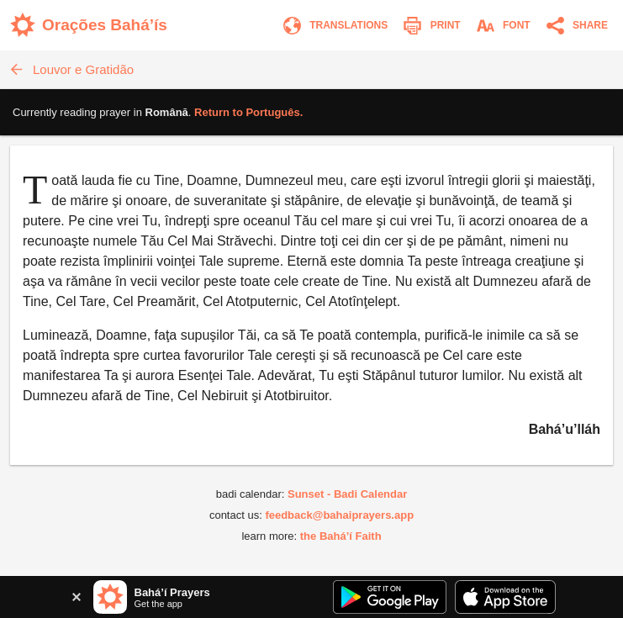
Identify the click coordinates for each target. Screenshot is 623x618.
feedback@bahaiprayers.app (339, 515)
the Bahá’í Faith (341, 536)
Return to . (248, 112)
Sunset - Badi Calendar (347, 494)
